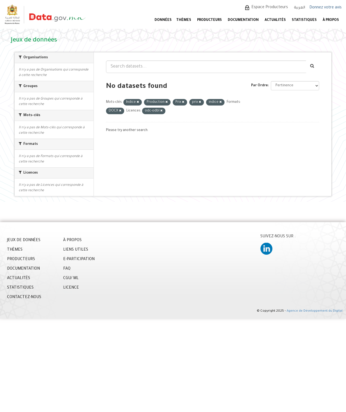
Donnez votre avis (325, 8)
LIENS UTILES (75, 250)
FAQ (67, 269)
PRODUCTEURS (209, 20)
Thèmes (183, 20)
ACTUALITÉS (275, 20)
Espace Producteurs (269, 7)
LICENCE (71, 288)
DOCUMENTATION (243, 20)
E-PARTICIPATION (79, 259)
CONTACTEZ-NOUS (24, 297)
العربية (299, 8)
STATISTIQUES (304, 20)
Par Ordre (259, 86)
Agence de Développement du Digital (314, 311)
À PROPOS (331, 20)
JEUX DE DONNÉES (23, 240)
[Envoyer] (312, 67)
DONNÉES (163, 20)
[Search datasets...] (206, 66)
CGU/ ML (71, 278)
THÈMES (15, 250)
